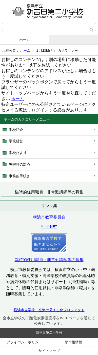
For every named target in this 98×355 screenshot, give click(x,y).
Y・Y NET (49, 227)
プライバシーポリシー (24, 342)
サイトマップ (49, 351)
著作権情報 (73, 342)
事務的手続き (19, 176)
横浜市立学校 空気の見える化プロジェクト (49, 310)
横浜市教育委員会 (49, 217)
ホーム (24, 40)
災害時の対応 (19, 164)
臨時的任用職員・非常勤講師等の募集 (49, 260)
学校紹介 (16, 130)
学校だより (18, 153)
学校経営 (16, 141)
